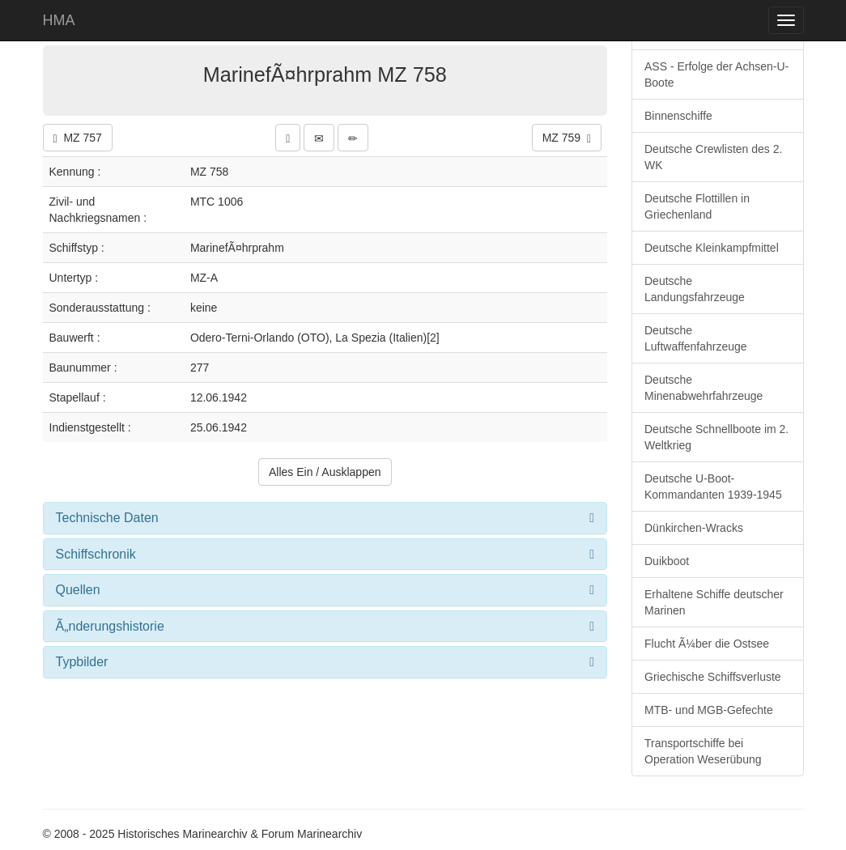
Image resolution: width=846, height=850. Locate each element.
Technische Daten (107, 518)
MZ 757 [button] (77, 138)
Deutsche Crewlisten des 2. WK (713, 157)
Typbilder (82, 662)
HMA (59, 20)
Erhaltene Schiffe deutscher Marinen (714, 602)
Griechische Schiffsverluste (712, 676)
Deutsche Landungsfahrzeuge (694, 289)
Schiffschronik (96, 554)
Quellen (78, 590)
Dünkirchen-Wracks (693, 527)
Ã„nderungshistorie (110, 626)
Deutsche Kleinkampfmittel (711, 247)
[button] (287, 137)
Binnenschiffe (678, 115)
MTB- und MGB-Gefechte (708, 709)
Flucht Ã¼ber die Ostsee (706, 643)
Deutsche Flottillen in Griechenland (697, 206)
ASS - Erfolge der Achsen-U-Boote (716, 74)
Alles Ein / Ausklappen (325, 471)
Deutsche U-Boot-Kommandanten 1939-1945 (713, 486)
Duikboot (666, 561)
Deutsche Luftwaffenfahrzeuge (695, 338)
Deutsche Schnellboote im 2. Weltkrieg (716, 437)
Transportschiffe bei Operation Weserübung (703, 751)
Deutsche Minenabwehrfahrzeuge (703, 387)
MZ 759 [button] (566, 138)
